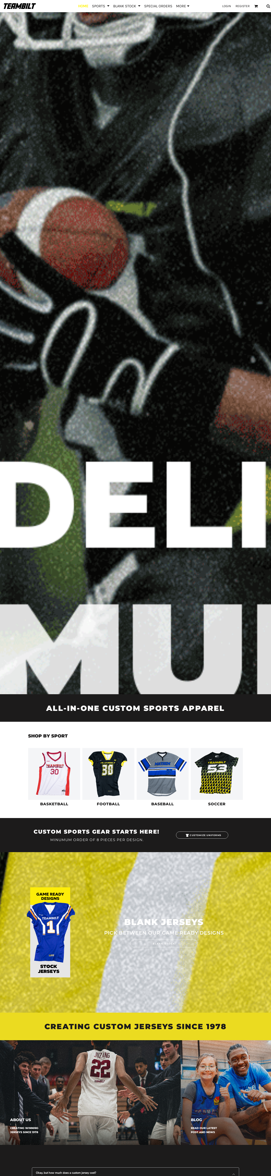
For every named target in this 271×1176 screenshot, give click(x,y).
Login (226, 6)
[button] (100, 6)
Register (243, 6)
